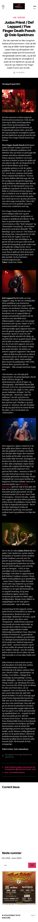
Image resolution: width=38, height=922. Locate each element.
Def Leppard (9, 755)
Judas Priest (9, 757)
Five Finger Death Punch (23, 755)
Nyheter (21, 17)
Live (15, 17)
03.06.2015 (20, 72)
